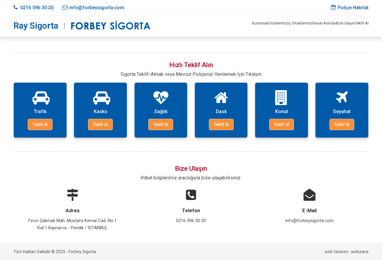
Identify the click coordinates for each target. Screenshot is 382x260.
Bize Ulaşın (330, 26)
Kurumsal (200, 26)
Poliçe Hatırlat (350, 7)
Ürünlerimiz (229, 26)
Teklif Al (356, 26)
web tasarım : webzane (347, 251)
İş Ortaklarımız (262, 26)
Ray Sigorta (35, 26)
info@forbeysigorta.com (93, 7)
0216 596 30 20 (33, 7)
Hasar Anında (298, 26)
